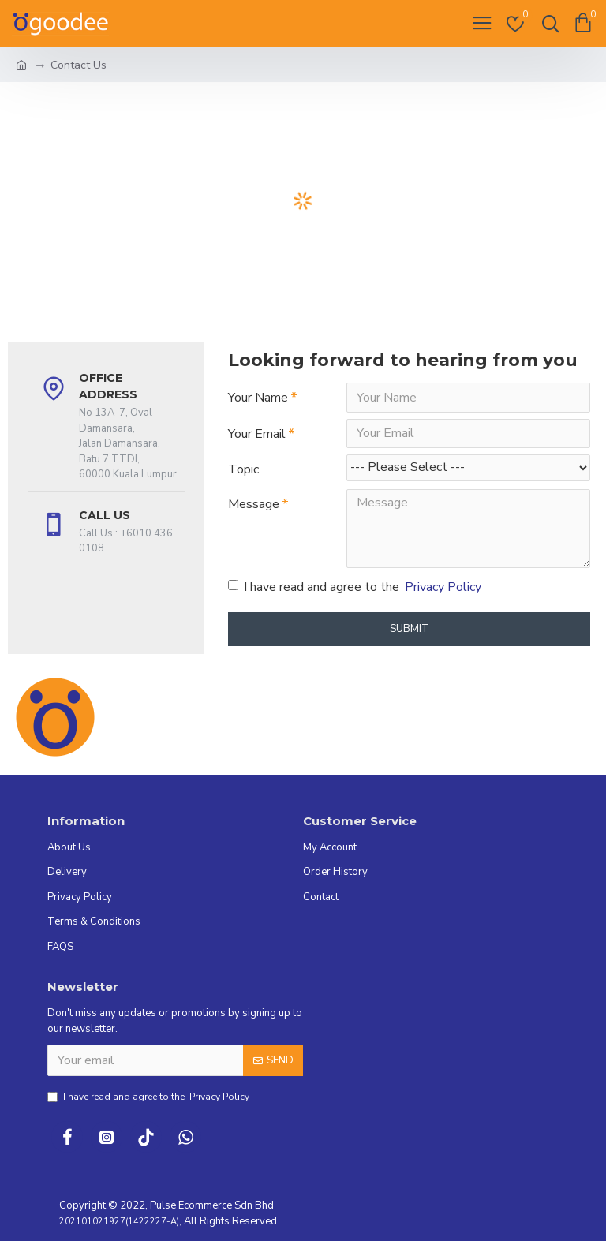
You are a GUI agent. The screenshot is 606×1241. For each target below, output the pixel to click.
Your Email (257, 434)
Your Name (258, 397)
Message (253, 505)
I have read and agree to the (356, 588)
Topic (243, 470)
